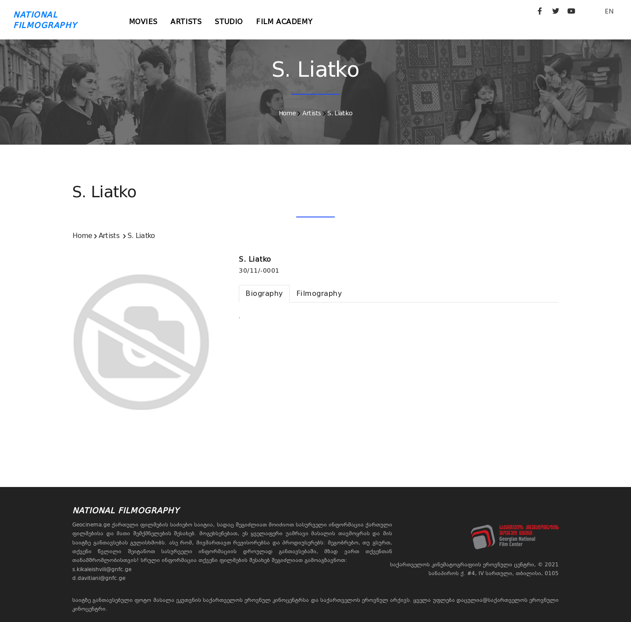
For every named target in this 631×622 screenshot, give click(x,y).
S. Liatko (339, 113)
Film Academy (284, 22)
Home (287, 113)
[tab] (264, 293)
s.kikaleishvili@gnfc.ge (101, 569)
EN (609, 11)
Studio (229, 22)
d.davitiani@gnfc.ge (98, 578)
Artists (186, 22)
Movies (143, 22)
